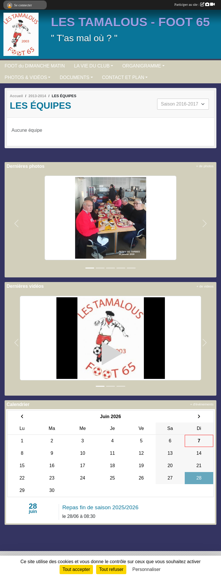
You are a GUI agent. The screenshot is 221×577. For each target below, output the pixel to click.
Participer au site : (194, 5)
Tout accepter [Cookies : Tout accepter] (76, 569)
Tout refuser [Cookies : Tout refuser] (111, 569)
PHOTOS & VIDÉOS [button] (26, 77)
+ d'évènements (202, 404)
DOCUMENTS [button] (74, 77)
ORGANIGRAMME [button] (141, 65)
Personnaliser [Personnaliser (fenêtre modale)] (146, 569)
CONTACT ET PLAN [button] (123, 77)
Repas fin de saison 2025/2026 (100, 507)
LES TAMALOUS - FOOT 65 (130, 22)
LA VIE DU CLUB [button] (92, 65)
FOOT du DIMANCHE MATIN (35, 65)
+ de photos (205, 166)
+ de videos (205, 286)
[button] (16, 223)
